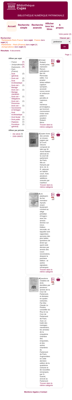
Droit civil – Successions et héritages (16, 108)
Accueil (12, 26)
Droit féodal (15, 117)
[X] (6, 42)
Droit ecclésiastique (16, 114)
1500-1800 (16, 136)
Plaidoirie (14, 122)
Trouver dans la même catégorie (46, 126)
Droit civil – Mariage (15, 86)
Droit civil (14, 78)
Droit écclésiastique (16, 82)
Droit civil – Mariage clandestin (15, 92)
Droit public (15, 120)
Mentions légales (31, 392)
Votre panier (64, 34)
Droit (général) (14, 75)
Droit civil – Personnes (15, 102)
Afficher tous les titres (49, 26)
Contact (43, 392)
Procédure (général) (15, 125)
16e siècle (16, 134)
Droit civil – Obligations (15, 98)
